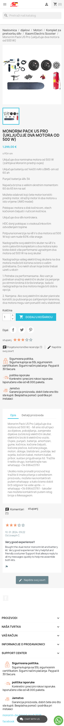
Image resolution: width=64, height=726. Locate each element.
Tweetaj (21, 329)
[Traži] (32, 15)
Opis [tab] (13, 415)
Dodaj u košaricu (36, 317)
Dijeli (13, 329)
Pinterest (30, 329)
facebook (8, 721)
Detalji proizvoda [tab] (33, 415)
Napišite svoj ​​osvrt (32, 580)
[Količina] (7, 317)
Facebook (5, 598)
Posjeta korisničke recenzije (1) (23, 347)
